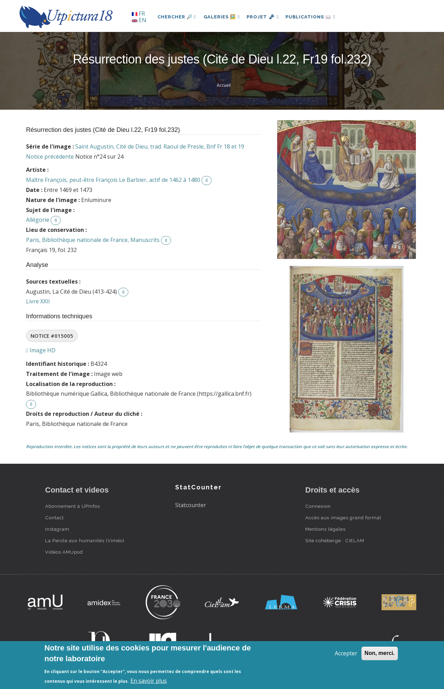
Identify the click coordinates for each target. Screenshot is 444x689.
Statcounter (190, 505)
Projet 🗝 (265, 16)
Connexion (318, 506)
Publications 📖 (314, 16)
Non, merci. (380, 653)
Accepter (346, 653)
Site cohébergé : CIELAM (334, 540)
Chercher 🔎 (176, 16)
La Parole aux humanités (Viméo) (85, 540)
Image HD (41, 350)
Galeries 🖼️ (222, 16)
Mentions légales (325, 529)
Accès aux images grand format (343, 517)
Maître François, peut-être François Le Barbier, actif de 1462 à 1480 (113, 180)
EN (139, 20)
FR (138, 13)
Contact (54, 517)
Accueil (224, 85)
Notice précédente (50, 156)
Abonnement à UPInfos (72, 506)
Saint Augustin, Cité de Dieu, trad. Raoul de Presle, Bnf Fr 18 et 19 (159, 146)
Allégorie (37, 220)
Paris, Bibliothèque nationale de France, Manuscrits (93, 240)
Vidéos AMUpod (64, 552)
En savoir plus (148, 680)
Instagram (57, 529)
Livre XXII (38, 301)
